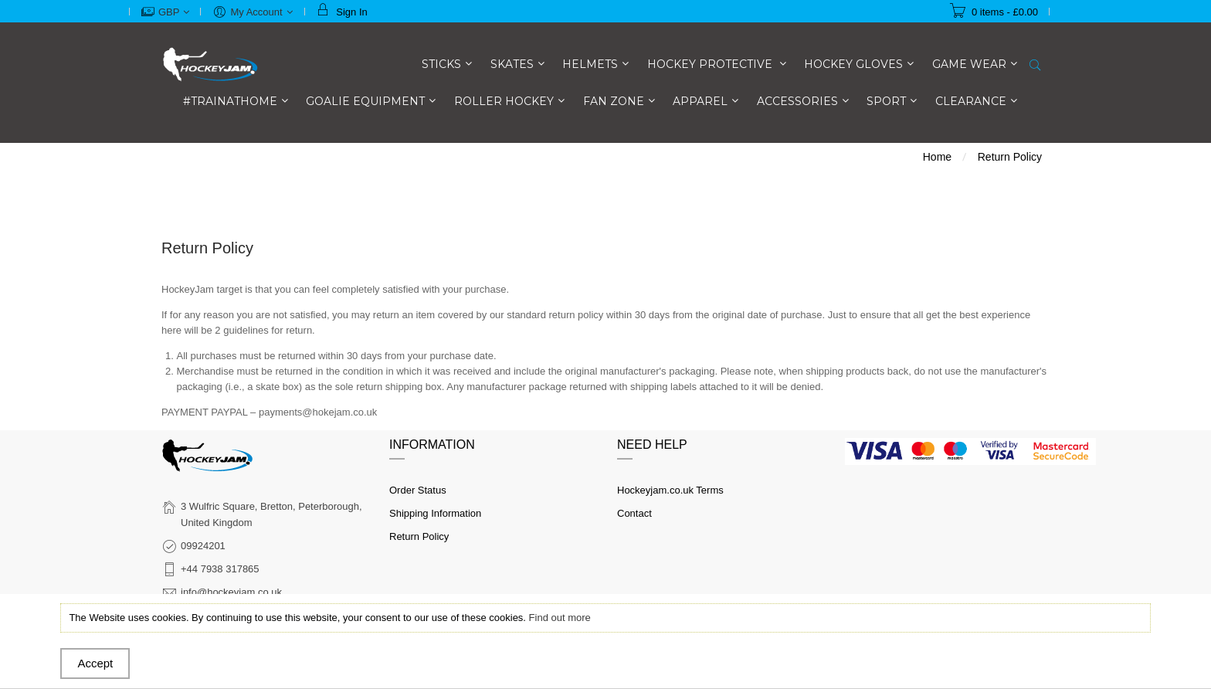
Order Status (417, 490)
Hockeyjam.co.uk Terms (670, 490)
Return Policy (419, 536)
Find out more (560, 617)
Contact (634, 513)
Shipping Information (435, 513)
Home (937, 157)
